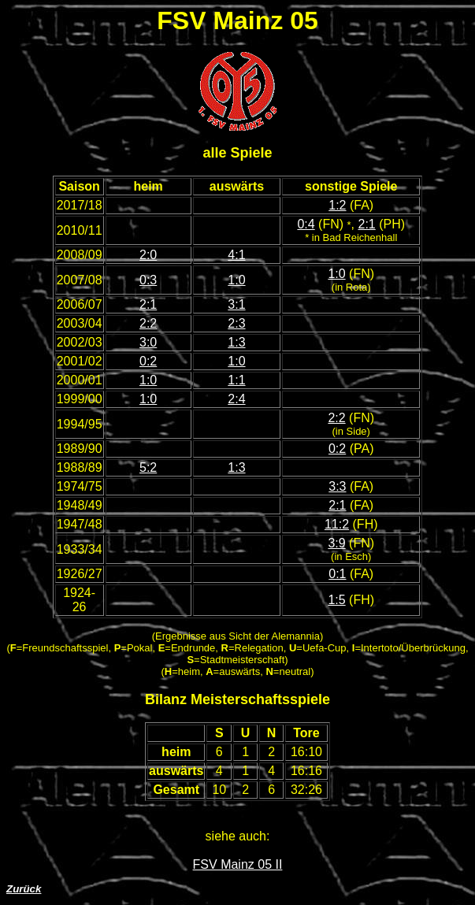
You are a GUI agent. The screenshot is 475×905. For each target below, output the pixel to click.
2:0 (148, 254)
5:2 (148, 467)
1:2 (337, 205)
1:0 (236, 280)
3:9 (336, 543)
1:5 (336, 599)
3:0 (148, 342)
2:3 (236, 323)
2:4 (236, 399)
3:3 (337, 486)
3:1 (236, 304)
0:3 (148, 280)
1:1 (236, 380)
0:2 (148, 361)
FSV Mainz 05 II (238, 864)
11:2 (337, 524)
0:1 (337, 573)
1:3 (236, 342)
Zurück (23, 889)
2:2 (148, 323)
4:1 (236, 254)
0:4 (305, 224)
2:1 (366, 224)
